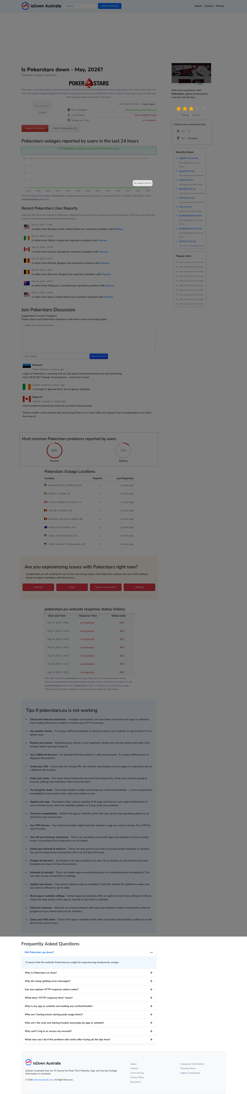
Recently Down (188, 1068)
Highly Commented (190, 1072)
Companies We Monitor (192, 1064)
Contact (134, 1068)
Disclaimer (135, 1081)
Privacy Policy (137, 1077)
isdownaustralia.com (43, 1079)
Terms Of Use (137, 1072)
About (133, 1064)
